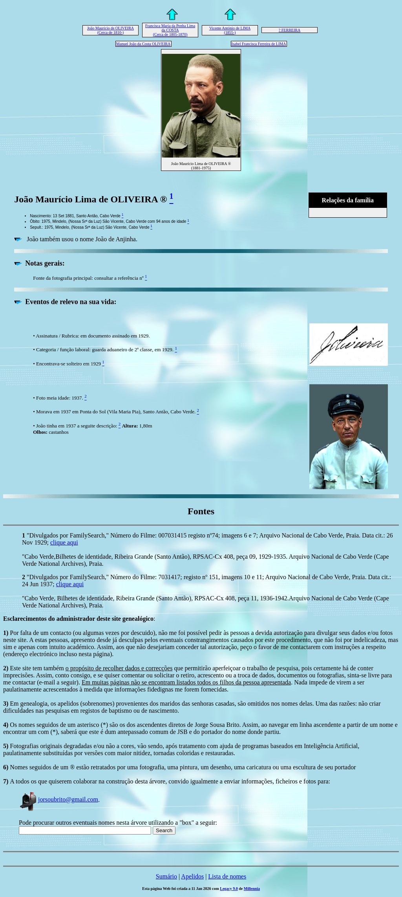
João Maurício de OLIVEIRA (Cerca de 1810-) (110, 30)
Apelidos (192, 876)
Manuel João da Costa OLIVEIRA (143, 44)
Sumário (166, 876)
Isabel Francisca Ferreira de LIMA (259, 44)
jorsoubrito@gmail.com (58, 799)
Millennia (252, 888)
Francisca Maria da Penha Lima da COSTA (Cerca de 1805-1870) (170, 30)
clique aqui (64, 542)
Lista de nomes (227, 876)
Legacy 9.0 (229, 888)
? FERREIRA (289, 30)
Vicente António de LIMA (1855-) (229, 30)
